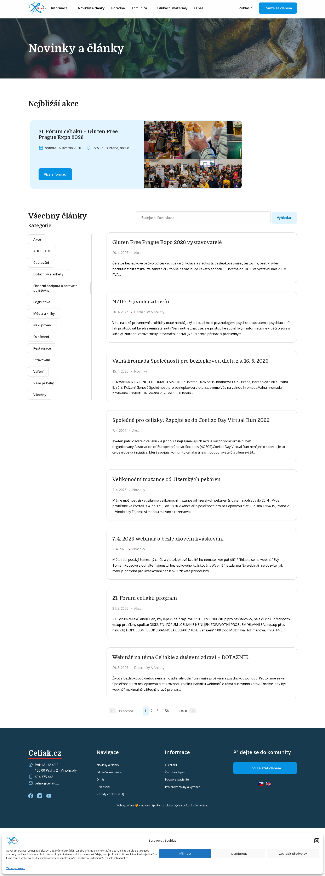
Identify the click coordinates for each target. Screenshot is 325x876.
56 (174, 758)
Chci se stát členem (265, 815)
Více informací (55, 174)
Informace (65, 8)
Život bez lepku (175, 820)
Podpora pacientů (177, 827)
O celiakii (171, 812)
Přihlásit (245, 8)
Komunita (145, 8)
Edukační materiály (179, 8)
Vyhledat (284, 217)
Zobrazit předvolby (293, 853)
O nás (205, 8)
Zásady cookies (15, 868)
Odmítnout (239, 853)
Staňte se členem (278, 8)
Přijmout (185, 853)
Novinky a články (97, 8)
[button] (317, 841)
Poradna (124, 8)
